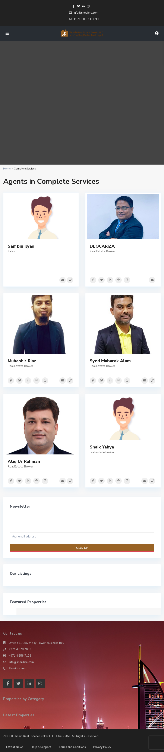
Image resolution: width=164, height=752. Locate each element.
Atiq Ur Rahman (24, 461)
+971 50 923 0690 (85, 19)
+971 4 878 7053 (20, 649)
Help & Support (41, 747)
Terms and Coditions (72, 747)
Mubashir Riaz (22, 361)
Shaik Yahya (102, 447)
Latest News (14, 747)
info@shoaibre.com (21, 662)
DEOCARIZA (102, 246)
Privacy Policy (102, 747)
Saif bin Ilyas (21, 246)
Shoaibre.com (17, 668)
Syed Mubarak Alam (110, 361)
